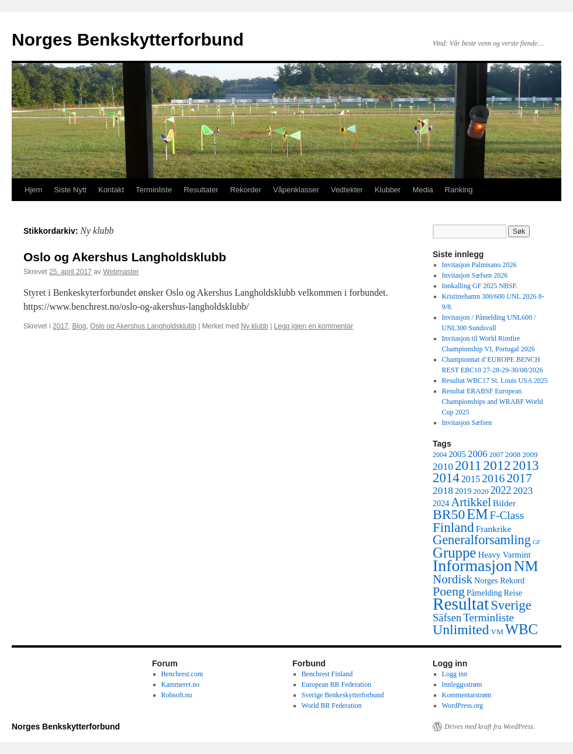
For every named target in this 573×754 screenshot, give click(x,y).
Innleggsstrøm (462, 684)
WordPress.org (462, 705)
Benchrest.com (182, 674)
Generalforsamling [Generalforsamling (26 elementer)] (482, 539)
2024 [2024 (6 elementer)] (441, 503)
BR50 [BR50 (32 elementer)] (449, 514)
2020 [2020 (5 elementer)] (480, 491)
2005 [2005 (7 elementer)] (457, 454)
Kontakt (111, 189)
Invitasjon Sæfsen (467, 422)
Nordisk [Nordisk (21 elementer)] (452, 579)
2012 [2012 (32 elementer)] (496, 465)
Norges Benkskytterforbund (128, 39)
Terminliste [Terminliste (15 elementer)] (488, 617)
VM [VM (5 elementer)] (497, 631)
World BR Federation (332, 705)
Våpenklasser (296, 189)
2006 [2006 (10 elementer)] (478, 453)
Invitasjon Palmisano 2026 (479, 265)
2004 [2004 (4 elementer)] (440, 455)
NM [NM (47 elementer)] (526, 566)
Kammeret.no (180, 684)
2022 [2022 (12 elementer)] (501, 490)
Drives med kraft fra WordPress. (489, 726)
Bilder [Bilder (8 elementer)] (504, 503)
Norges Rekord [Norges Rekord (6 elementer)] (499, 580)
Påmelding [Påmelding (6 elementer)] (484, 592)
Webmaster (121, 272)
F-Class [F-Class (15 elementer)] (507, 515)
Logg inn (455, 674)
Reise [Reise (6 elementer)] (513, 592)
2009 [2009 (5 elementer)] (529, 454)
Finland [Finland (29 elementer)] (453, 527)
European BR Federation (336, 684)
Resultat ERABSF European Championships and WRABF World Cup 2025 (492, 401)
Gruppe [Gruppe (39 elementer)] (454, 553)
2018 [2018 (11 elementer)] (443, 490)
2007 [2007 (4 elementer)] (496, 455)
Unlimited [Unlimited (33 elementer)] (461, 629)
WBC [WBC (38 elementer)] (521, 629)
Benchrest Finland (327, 674)
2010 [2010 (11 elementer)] (443, 466)
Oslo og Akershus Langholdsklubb (124, 257)
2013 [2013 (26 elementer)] (526, 465)
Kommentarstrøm (467, 695)
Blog (79, 326)
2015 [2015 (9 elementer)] (471, 479)
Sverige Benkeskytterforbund (343, 695)
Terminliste (154, 189)
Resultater (201, 189)
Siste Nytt (70, 189)
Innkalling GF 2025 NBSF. (480, 286)
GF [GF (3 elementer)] (537, 542)
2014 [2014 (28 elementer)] (446, 478)
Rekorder (245, 189)
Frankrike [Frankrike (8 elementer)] (494, 529)
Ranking (459, 189)
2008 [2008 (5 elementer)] (512, 454)
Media (422, 189)
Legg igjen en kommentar (313, 326)
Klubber (388, 189)
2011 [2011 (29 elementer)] (468, 465)
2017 (60, 326)
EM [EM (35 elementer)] (477, 514)
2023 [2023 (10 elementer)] (523, 490)
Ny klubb (254, 326)
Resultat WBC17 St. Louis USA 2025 (495, 380)
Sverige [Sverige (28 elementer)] (511, 605)
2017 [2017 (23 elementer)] (518, 478)
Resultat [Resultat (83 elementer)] (461, 603)
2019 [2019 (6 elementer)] (463, 491)
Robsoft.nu (176, 695)
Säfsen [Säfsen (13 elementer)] (447, 618)
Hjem (33, 189)
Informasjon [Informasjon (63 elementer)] (472, 565)
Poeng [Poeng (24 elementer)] (449, 591)
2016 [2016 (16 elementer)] (493, 478)
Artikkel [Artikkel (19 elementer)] (471, 502)
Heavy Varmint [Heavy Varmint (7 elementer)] (504, 554)
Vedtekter (347, 189)
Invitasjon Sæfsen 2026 (475, 275)
